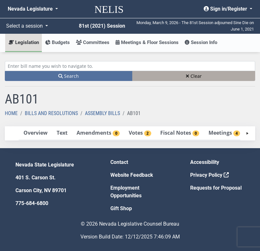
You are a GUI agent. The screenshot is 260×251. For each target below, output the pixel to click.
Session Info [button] (201, 42)
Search (68, 76)
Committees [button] (92, 42)
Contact (119, 162)
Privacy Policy (209, 175)
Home (11, 113)
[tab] (35, 133)
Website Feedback (131, 175)
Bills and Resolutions (51, 113)
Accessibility (204, 162)
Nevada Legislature (31, 9)
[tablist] (130, 133)
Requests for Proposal (216, 188)
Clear (194, 76)
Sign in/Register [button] (226, 9)
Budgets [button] (57, 42)
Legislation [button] (23, 42)
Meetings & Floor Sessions (147, 42)
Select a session (25, 26)
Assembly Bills (102, 113)
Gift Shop (121, 208)
